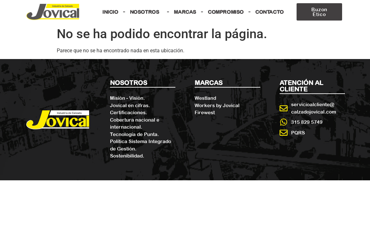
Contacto (269, 12)
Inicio (110, 12)
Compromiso (226, 12)
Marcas (185, 12)
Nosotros (146, 12)
